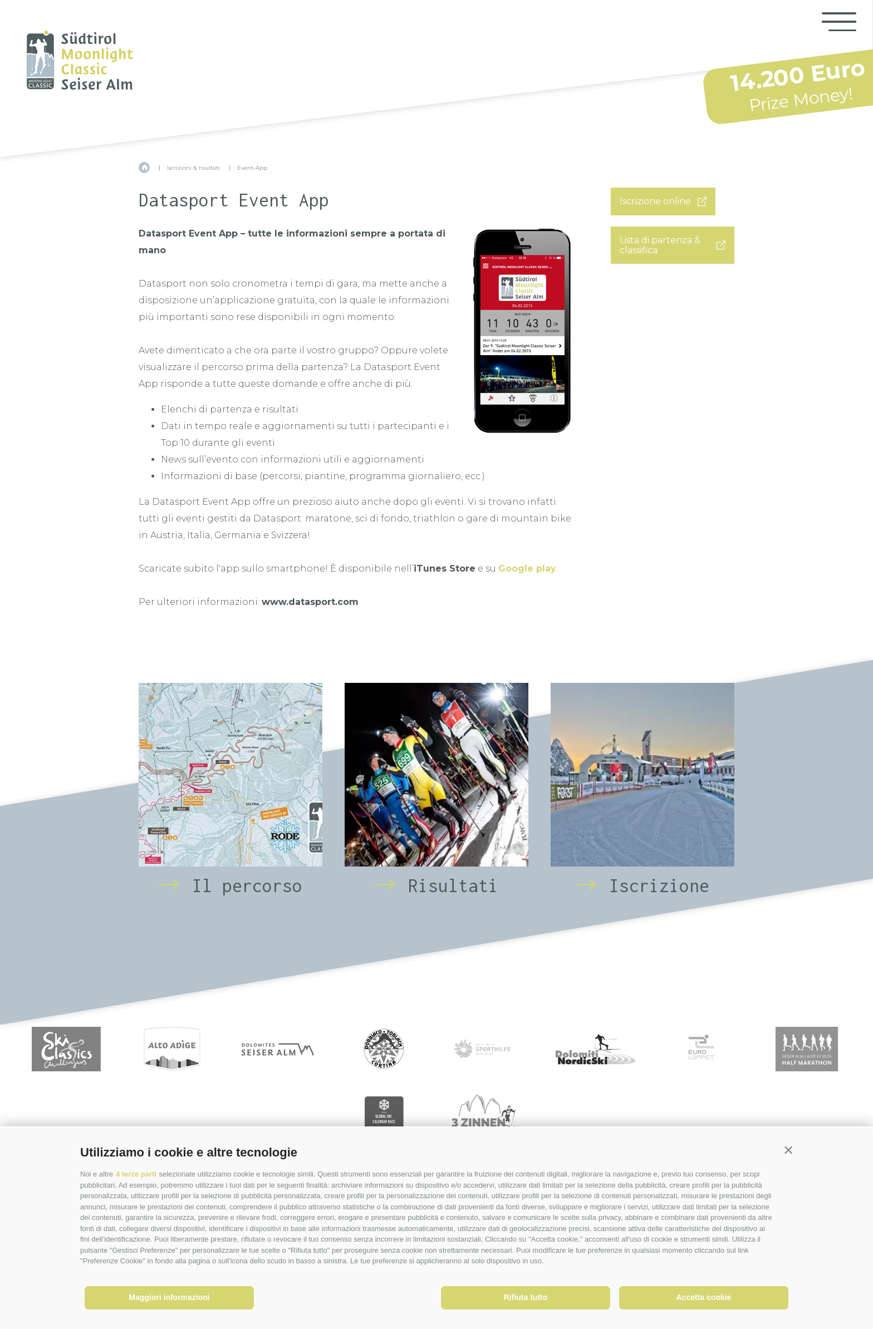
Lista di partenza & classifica (673, 245)
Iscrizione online (663, 201)
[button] (788, 1149)
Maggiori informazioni (169, 1297)
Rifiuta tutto (526, 1297)
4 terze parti (136, 1174)
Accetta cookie (704, 1297)
